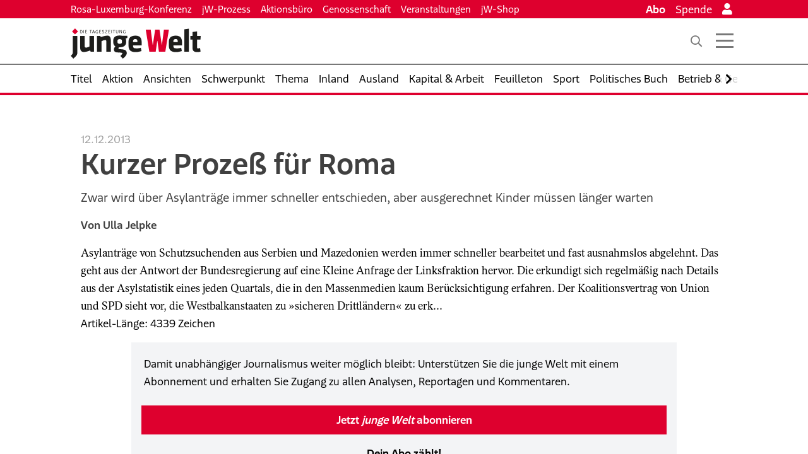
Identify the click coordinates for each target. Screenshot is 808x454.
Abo (655, 9)
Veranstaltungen (436, 9)
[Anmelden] (727, 9)
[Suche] (696, 41)
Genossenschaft (357, 9)
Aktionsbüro (286, 9)
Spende (693, 9)
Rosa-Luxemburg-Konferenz (131, 9)
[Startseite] (136, 43)
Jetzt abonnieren (404, 420)
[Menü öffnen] (724, 41)
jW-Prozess (226, 9)
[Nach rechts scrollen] (728, 79)
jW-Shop (500, 9)
